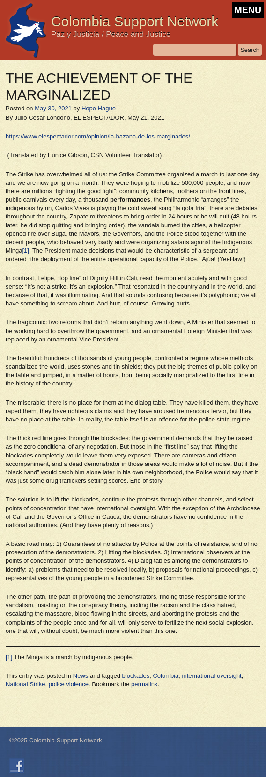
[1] (25, 250)
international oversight (212, 675)
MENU (248, 10)
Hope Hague (98, 108)
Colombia (165, 675)
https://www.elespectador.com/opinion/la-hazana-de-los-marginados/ (98, 136)
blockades (136, 675)
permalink (144, 684)
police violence (69, 684)
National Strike (25, 684)
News (81, 675)
